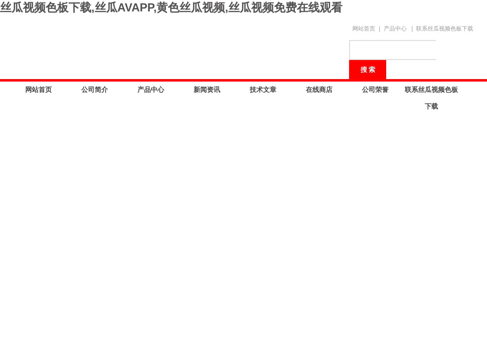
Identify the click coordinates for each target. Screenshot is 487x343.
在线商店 (319, 89)
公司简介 (94, 89)
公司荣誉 (375, 89)
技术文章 (263, 89)
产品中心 (395, 28)
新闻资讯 (207, 89)
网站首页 (363, 28)
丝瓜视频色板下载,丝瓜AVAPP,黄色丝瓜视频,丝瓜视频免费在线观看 (171, 7)
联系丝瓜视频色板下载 (444, 28)
